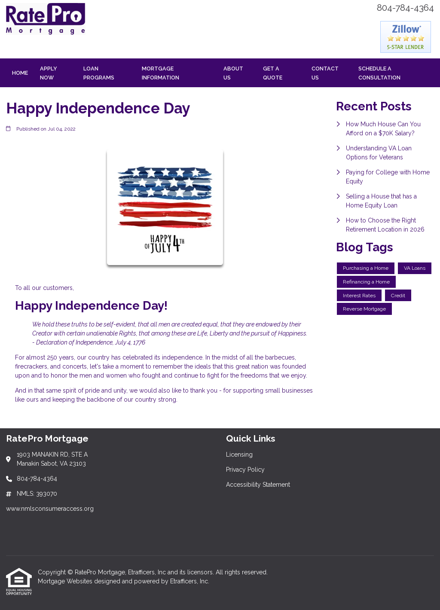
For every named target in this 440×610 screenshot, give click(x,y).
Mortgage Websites (66, 581)
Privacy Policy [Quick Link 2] (245, 469)
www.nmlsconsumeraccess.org (50, 508)
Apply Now (48, 73)
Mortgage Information (160, 73)
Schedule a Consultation (379, 73)
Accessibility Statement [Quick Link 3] (258, 484)
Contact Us (325, 73)
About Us (233, 73)
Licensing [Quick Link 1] (239, 454)
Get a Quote (272, 73)
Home (20, 73)
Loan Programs (98, 73)
